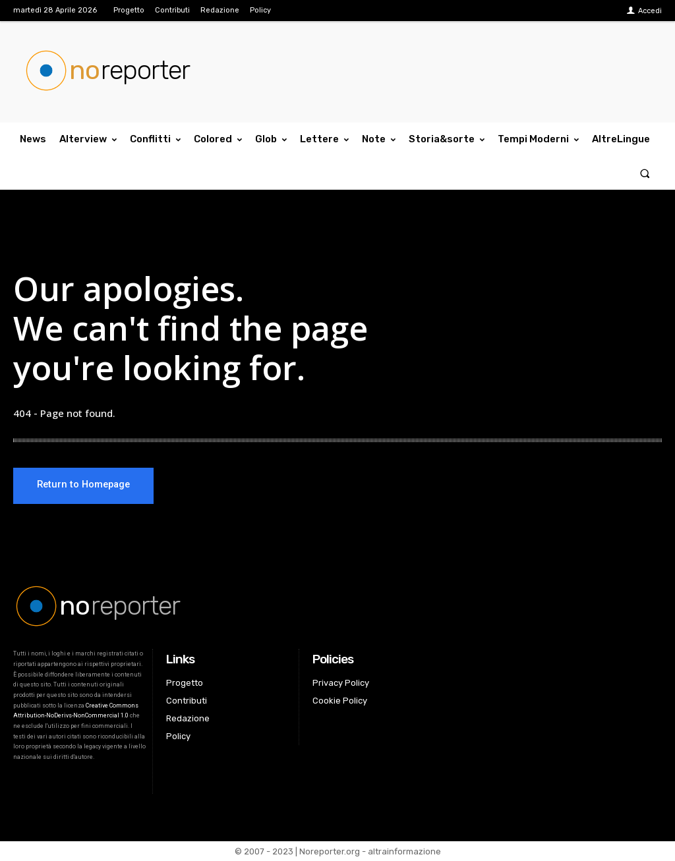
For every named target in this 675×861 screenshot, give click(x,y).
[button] (645, 173)
